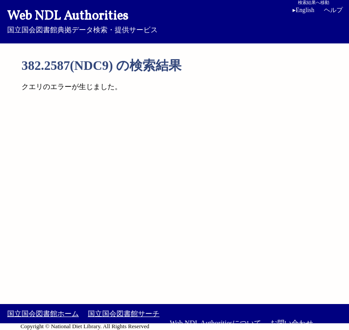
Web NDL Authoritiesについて (215, 323)
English (305, 10)
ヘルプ (333, 10)
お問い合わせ (291, 323)
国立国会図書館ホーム (43, 313)
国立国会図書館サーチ (123, 313)
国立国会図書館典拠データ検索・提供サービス (174, 21)
